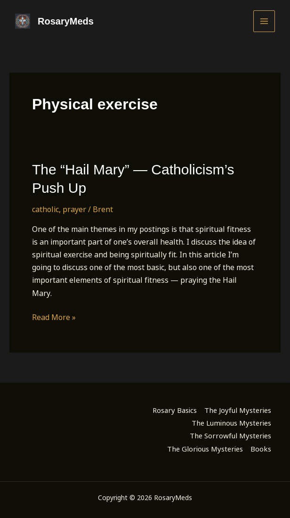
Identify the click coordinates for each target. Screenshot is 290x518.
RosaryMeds (66, 21)
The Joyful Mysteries (237, 410)
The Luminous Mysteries (231, 423)
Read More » (54, 317)
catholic (45, 209)
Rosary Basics (175, 410)
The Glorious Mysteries (205, 448)
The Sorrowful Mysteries (230, 435)
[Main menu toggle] (264, 21)
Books (260, 448)
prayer (74, 209)
